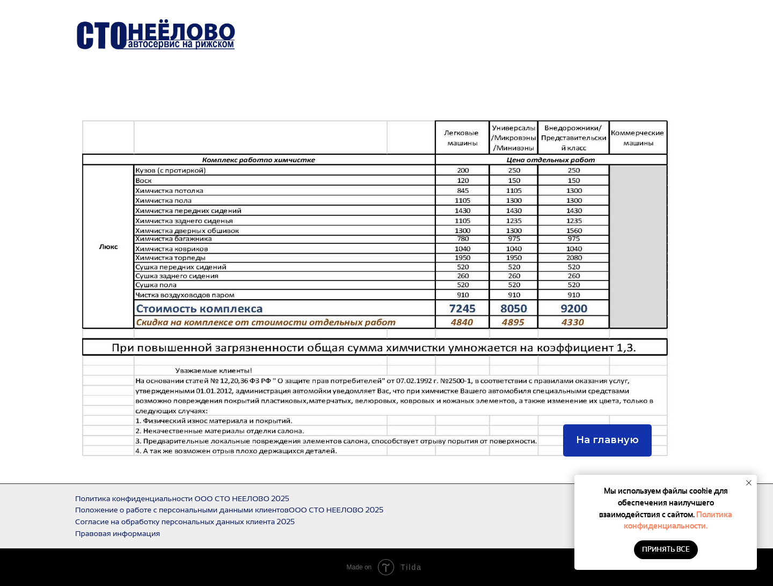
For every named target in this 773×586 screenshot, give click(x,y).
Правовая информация (117, 533)
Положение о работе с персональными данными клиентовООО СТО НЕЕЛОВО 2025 (229, 509)
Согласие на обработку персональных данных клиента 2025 (185, 521)
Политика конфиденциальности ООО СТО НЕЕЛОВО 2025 (182, 498)
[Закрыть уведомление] (748, 483)
